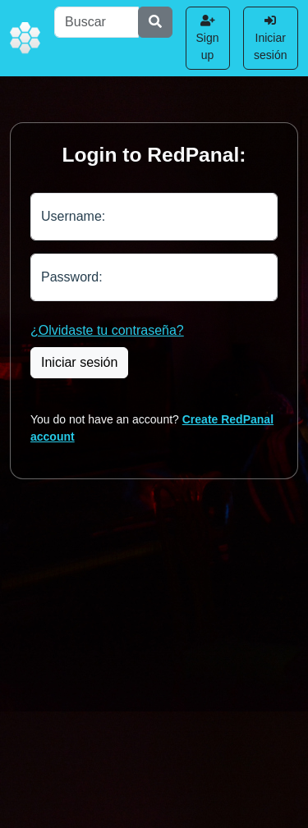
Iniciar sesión (270, 38)
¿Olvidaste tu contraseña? (107, 330)
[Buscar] (96, 22)
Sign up (207, 38)
